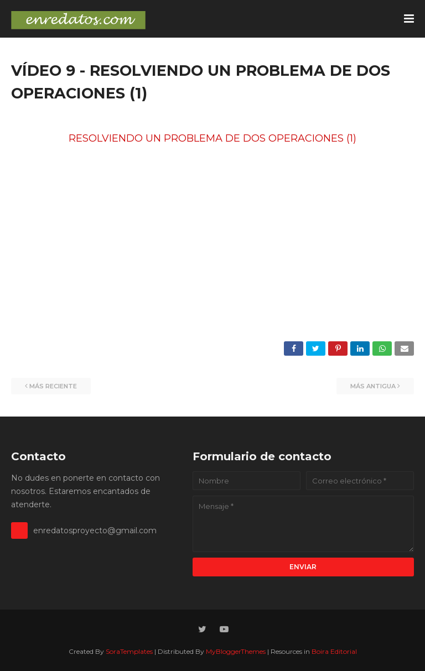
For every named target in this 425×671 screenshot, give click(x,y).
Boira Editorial (334, 651)
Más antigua (373, 386)
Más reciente (53, 386)
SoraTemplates (129, 651)
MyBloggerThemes (236, 651)
